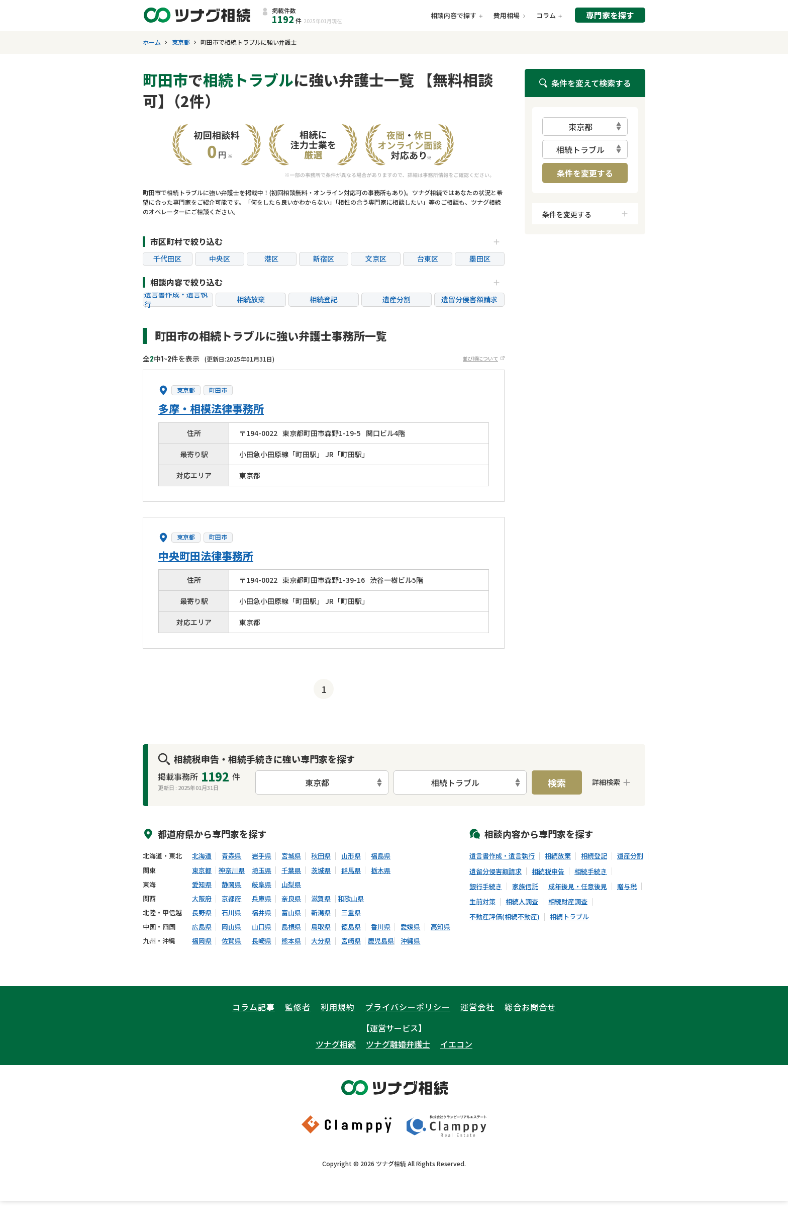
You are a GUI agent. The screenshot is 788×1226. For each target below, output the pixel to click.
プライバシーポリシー (407, 1007)
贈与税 (627, 886)
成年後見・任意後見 (577, 886)
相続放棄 (251, 299)
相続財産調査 (567, 901)
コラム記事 (253, 1007)
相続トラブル (569, 916)
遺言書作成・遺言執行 (176, 300)
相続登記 (324, 299)
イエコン (456, 1044)
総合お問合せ (530, 1007)
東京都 (181, 42)
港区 (271, 258)
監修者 (298, 1007)
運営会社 (477, 1007)
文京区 (375, 258)
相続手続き (590, 871)
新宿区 (323, 258)
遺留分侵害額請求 (469, 299)
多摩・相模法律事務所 (211, 408)
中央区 (219, 258)
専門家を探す (610, 15)
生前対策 (482, 901)
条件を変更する (585, 173)
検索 (557, 782)
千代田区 (167, 258)
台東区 (427, 258)
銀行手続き (485, 886)
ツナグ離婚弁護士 (398, 1044)
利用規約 (338, 1007)
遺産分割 (396, 299)
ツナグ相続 (336, 1044)
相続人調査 (522, 901)
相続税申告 (548, 871)
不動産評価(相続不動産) (504, 916)
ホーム (152, 42)
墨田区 (479, 258)
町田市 (218, 390)
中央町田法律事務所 (205, 555)
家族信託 (525, 886)
